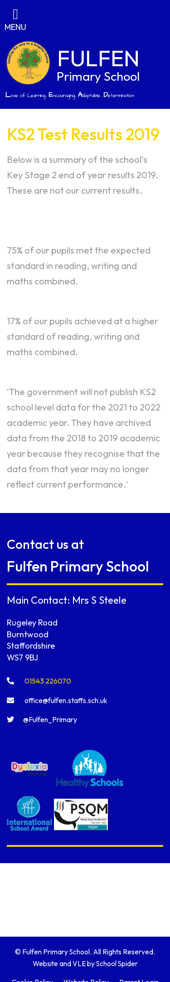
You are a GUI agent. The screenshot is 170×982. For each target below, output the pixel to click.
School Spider (117, 963)
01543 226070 (39, 680)
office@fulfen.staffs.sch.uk (57, 700)
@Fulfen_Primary (42, 719)
